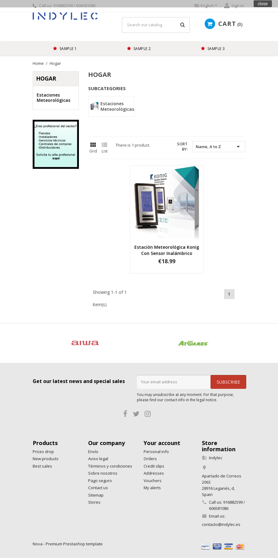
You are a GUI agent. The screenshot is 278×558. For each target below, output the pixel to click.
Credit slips (154, 466)
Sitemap (96, 495)
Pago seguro (100, 480)
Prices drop (43, 451)
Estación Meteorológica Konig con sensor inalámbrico (166, 250)
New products (46, 458)
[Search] (156, 25)
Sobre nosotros (102, 473)
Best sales (42, 466)
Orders (150, 458)
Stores (94, 502)
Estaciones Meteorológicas (53, 97)
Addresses (154, 473)
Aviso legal (98, 458)
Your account (162, 443)
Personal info (156, 451)
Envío (93, 451)
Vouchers (152, 480)
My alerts (152, 487)
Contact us (98, 487)
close (263, 3)
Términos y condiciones (110, 466)
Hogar (46, 78)
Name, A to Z (219, 146)
